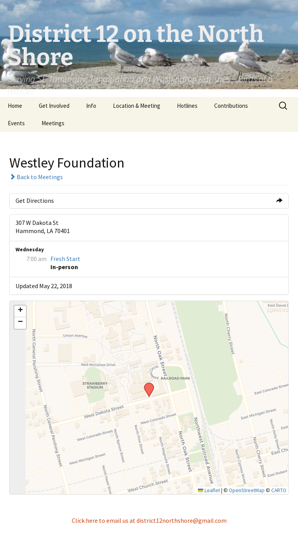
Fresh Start (65, 259)
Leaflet (209, 490)
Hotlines (187, 105)
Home (15, 105)
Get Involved (54, 105)
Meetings (53, 123)
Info (91, 105)
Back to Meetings (36, 177)
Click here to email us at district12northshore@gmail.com (149, 520)
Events (16, 123)
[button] (146, 385)
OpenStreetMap (247, 490)
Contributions (231, 105)
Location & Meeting (136, 105)
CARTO (278, 490)
